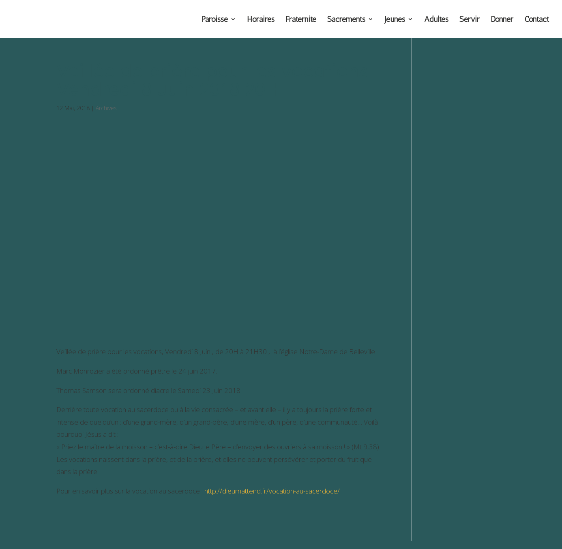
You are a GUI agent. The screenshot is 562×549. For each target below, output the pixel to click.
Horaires (261, 20)
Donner (502, 20)
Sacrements (346, 20)
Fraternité (300, 20)
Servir (469, 20)
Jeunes (394, 20)
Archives (106, 108)
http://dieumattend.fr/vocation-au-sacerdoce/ (272, 491)
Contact (536, 20)
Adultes (436, 20)
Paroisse (215, 20)
